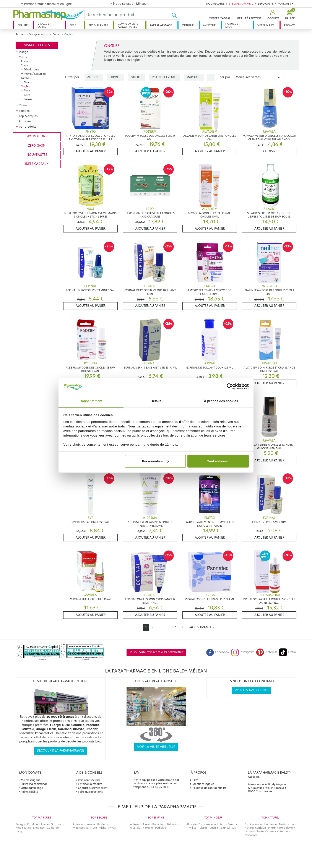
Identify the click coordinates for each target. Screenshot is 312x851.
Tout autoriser (218, 461)
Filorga (20, 824)
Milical (193, 828)
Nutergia (282, 831)
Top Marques (28, 116)
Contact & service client (92, 788)
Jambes (26, 78)
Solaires (24, 111)
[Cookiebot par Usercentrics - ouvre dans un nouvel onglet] (230, 386)
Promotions (36, 136)
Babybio (157, 824)
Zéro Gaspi (265, 3)
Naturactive (286, 824)
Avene (45, 824)
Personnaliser (155, 461)
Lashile (214, 828)
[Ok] (175, 14)
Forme (114, 77)
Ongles (25, 86)
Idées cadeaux (37, 164)
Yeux (27, 95)
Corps (56, 34)
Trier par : (225, 77)
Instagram (242, 652)
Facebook (217, 652)
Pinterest (266, 652)
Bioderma (103, 824)
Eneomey (38, 828)
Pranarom (250, 835)
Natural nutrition (255, 828)
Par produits (27, 126)
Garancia (57, 824)
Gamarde (53, 828)
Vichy (19, 831)
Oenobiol (233, 824)
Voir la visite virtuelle (156, 747)
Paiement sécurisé (89, 780)
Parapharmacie (161, 25)
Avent (146, 824)
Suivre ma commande (34, 784)
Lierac (203, 828)
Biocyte (192, 824)
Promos (290, 25)
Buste (24, 61)
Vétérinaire (265, 25)
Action (92, 77)
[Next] (201, 627)
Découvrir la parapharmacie (60, 751)
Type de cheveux (163, 77)
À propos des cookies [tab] (221, 401)
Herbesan (270, 824)
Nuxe (93, 828)
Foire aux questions (90, 792)
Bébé (73, 25)
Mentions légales (203, 784)
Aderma (78, 824)
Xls (234, 828)
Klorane (148, 828)
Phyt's (112, 828)
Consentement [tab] (91, 401)
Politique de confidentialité (209, 788)
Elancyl (225, 828)
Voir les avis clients (251, 690)
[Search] (128, 14)
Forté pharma (253, 824)
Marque (193, 77)
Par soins (25, 121)
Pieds (27, 90)
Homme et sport (232, 25)
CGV (195, 780)
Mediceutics (23, 828)
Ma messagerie (30, 780)
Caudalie (32, 824)
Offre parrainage (32, 788)
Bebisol (171, 824)
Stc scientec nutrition (212, 824)
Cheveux (25, 105)
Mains (28, 82)
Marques (284, 3)
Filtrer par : (73, 77)
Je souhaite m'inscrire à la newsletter (156, 652)
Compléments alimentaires (128, 25)
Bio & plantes (98, 25)
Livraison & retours (90, 784)
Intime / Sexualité (35, 74)
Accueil (20, 34)
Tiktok (287, 652)
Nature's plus (265, 831)
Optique (188, 25)
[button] (273, 14)
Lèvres (28, 99)
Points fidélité (29, 792)
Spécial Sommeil (241, 3)
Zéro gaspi (37, 146)
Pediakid (160, 828)
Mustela (135, 828)
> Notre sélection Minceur (129, 4)
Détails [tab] (156, 401)
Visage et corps (44, 25)
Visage (23, 52)
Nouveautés (215, 3)
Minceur (209, 25)
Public (135, 77)
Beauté (23, 25)
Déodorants (31, 69)
